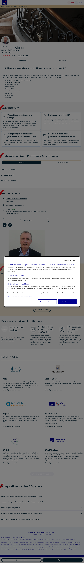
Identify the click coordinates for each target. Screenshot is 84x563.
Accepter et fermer (67, 302)
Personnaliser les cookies (47, 302)
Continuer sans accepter (69, 260)
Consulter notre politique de (21, 297)
